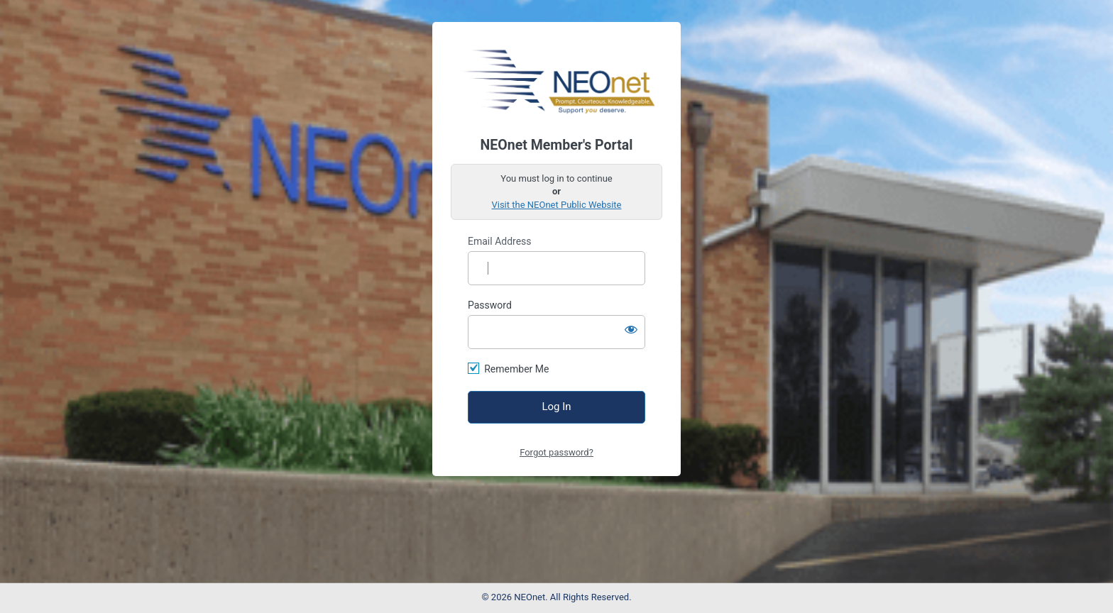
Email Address (500, 241)
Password (490, 305)
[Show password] (631, 329)
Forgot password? (556, 452)
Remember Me (516, 369)
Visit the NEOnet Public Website (556, 204)
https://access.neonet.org (557, 79)
